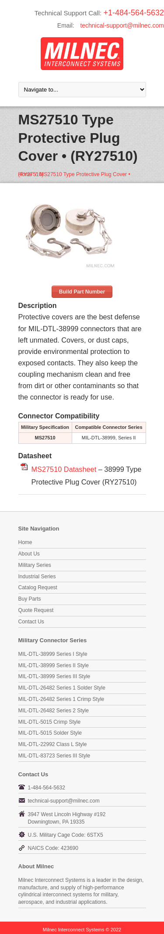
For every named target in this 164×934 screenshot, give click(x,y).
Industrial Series (37, 576)
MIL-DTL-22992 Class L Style (52, 744)
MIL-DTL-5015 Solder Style (50, 733)
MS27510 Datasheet (64, 469)
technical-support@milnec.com (122, 25)
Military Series (34, 565)
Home (25, 174)
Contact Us (31, 622)
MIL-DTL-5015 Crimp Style (49, 722)
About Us (29, 554)
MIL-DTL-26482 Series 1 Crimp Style (61, 699)
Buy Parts (29, 599)
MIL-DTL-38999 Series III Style (54, 676)
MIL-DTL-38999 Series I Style (52, 654)
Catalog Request (37, 587)
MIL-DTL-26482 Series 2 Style (53, 711)
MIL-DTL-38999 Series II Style (53, 665)
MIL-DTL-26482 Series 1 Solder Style (61, 688)
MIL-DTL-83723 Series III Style (54, 756)
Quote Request (36, 610)
